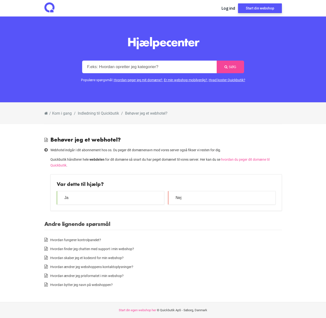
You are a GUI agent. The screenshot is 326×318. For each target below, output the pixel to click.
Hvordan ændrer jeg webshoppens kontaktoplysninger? (91, 266)
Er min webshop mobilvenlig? (185, 80)
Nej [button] (179, 198)
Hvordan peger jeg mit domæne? (138, 80)
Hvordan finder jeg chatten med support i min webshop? (92, 248)
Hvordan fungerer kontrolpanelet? (75, 240)
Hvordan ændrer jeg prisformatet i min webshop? (87, 275)
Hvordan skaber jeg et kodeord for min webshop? (87, 257)
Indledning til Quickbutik (98, 113)
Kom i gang (62, 113)
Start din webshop (260, 8)
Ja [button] (66, 198)
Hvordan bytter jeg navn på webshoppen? (81, 284)
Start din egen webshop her (137, 310)
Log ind (228, 8)
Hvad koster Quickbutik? (227, 80)
